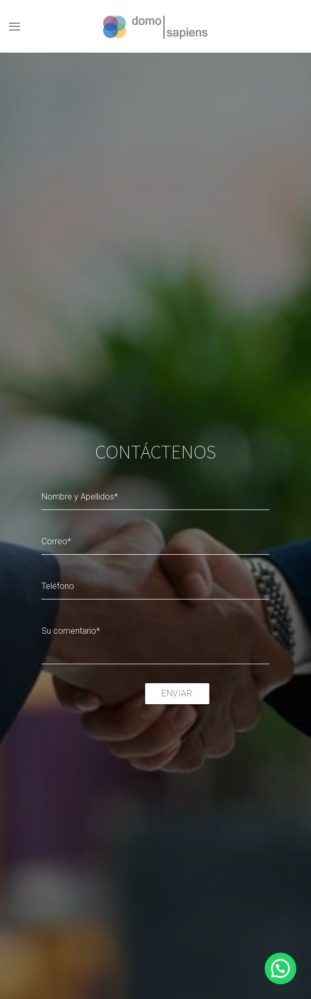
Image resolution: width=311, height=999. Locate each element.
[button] (280, 968)
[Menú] (14, 26)
